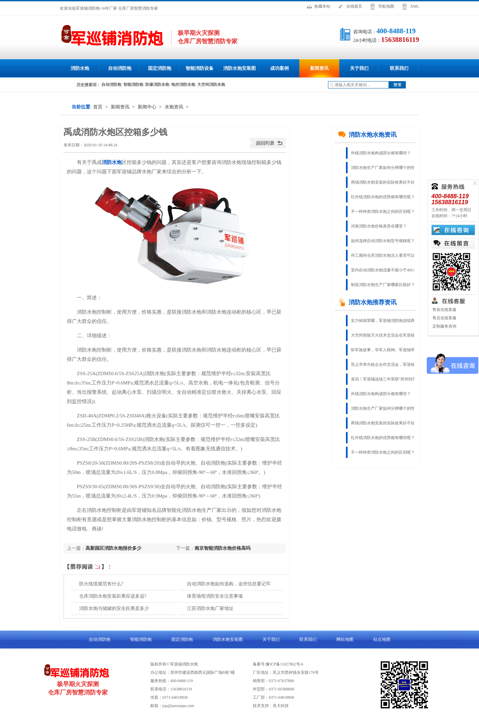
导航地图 (386, 6)
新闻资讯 (319, 68)
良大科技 (281, 705)
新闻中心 (147, 106)
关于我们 (359, 68)
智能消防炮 (141, 639)
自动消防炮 (119, 68)
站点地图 (382, 639)
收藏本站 (322, 6)
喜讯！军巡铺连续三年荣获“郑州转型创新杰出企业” (387, 379)
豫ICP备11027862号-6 (284, 664)
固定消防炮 (159, 68)
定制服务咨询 (443, 326)
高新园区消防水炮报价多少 (113, 548)
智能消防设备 (200, 68)
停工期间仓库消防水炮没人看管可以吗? (385, 255)
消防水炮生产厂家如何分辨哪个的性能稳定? (387, 167)
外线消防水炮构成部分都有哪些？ (381, 153)
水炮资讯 (174, 106)
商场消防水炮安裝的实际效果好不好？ (385, 182)
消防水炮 (80, 68)
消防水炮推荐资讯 (367, 302)
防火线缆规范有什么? (101, 583)
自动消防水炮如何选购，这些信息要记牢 (229, 583)
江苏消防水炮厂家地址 (210, 608)
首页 (97, 106)
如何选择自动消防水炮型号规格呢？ (383, 240)
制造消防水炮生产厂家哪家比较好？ (383, 284)
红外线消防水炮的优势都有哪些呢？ (383, 197)
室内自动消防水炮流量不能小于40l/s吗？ (386, 270)
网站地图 (345, 639)
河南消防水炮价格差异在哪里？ (379, 226)
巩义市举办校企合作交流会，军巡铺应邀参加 (387, 364)
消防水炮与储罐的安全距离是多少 (114, 608)
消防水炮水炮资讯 (367, 135)
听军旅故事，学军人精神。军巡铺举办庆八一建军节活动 (387, 350)
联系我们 (399, 68)
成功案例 (279, 68)
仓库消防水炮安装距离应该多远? (112, 596)
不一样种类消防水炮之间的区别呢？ (383, 211)
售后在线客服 (443, 318)
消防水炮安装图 (239, 68)
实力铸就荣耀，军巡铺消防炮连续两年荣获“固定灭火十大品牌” (387, 320)
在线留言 (354, 6)
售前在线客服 (443, 309)
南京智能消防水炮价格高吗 (222, 548)
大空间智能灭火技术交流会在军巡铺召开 (387, 335)
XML (414, 6)
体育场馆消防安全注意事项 (215, 596)
